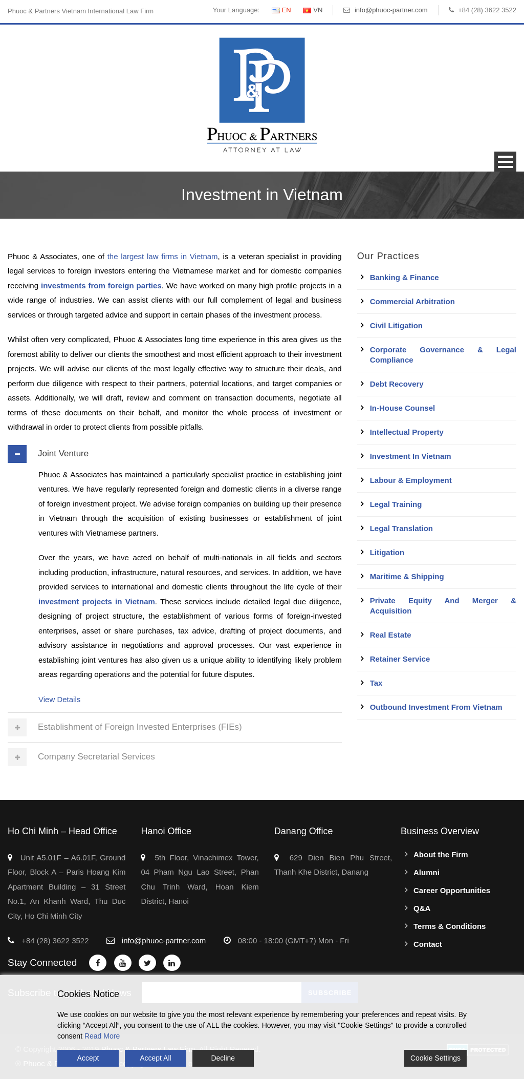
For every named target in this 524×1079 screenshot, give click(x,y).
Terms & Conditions (449, 926)
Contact (427, 944)
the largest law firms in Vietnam (162, 256)
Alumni (426, 872)
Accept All (155, 1058)
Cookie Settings (435, 1058)
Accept (88, 1058)
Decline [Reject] (223, 1058)
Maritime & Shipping (407, 576)
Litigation (387, 552)
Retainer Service (400, 658)
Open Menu (505, 162)
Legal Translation (401, 528)
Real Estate (390, 634)
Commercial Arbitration (412, 301)
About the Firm (440, 854)
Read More (102, 1036)
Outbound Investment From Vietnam (436, 707)
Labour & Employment (411, 480)
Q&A (421, 908)
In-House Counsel (402, 408)
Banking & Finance (404, 277)
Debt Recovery (397, 383)
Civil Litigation (396, 325)
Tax (376, 683)
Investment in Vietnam (410, 456)
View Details (59, 699)
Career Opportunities (451, 890)
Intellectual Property (407, 432)
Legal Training (396, 504)
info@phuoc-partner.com (391, 10)
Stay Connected (42, 962)
